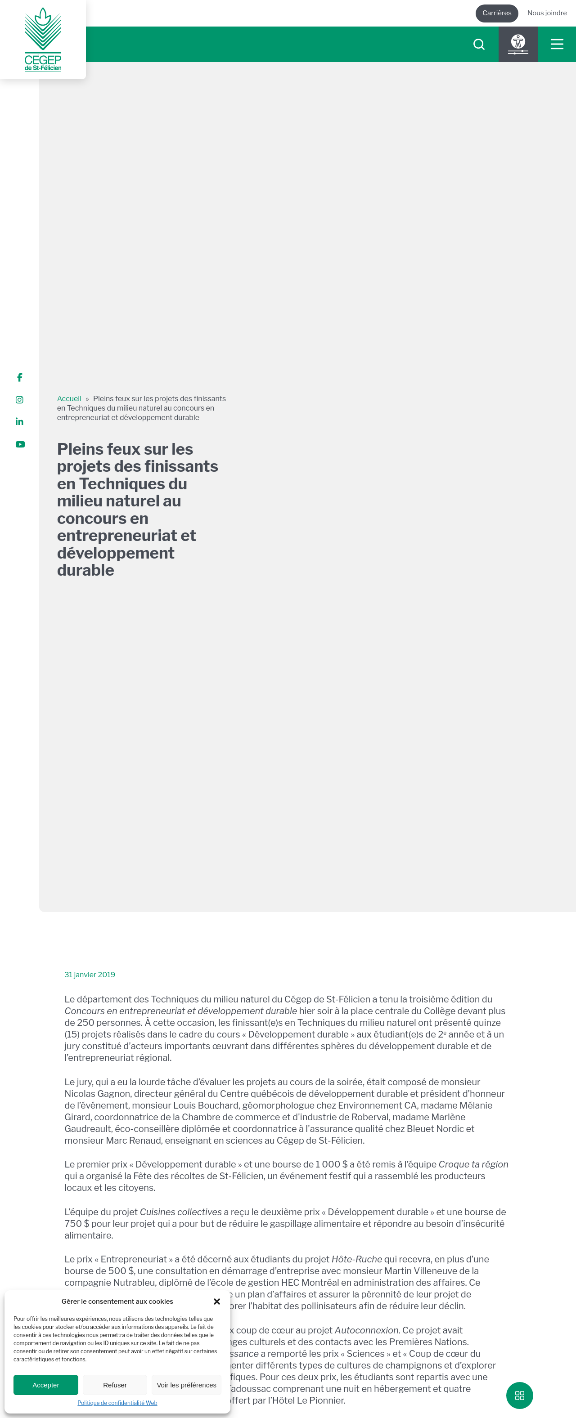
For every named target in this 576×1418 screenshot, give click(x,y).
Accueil (69, 398)
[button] (216, 1301)
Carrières (497, 13)
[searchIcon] (479, 44)
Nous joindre (547, 13)
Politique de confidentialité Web (117, 1403)
